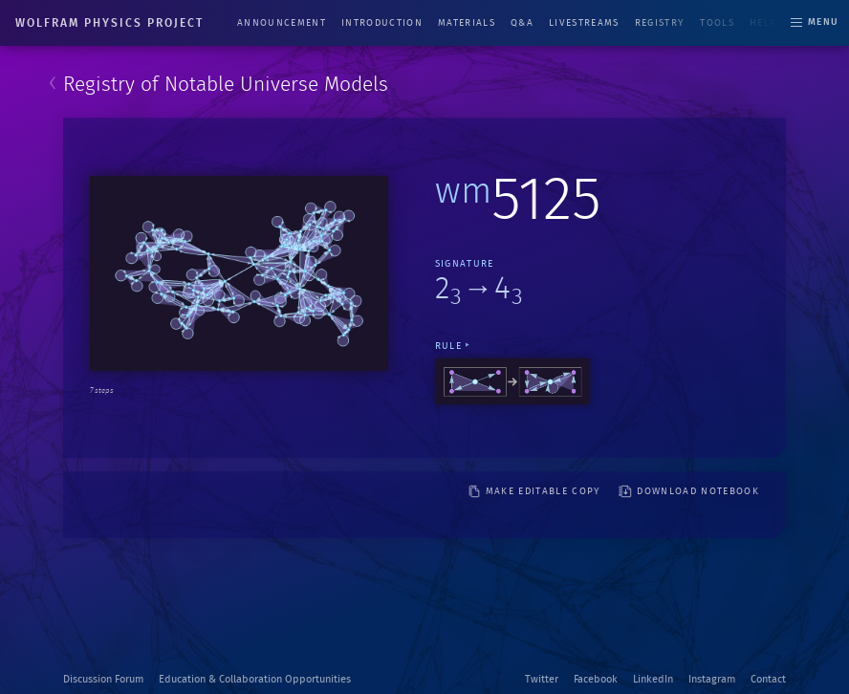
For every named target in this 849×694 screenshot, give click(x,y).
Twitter (541, 679)
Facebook (596, 679)
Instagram (711, 679)
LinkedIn (653, 679)
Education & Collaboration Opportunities (255, 679)
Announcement (281, 23)
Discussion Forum (103, 679)
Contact (768, 679)
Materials (466, 23)
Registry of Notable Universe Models (225, 85)
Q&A (522, 23)
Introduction (382, 23)
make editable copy (534, 491)
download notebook (689, 491)
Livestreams (584, 23)
